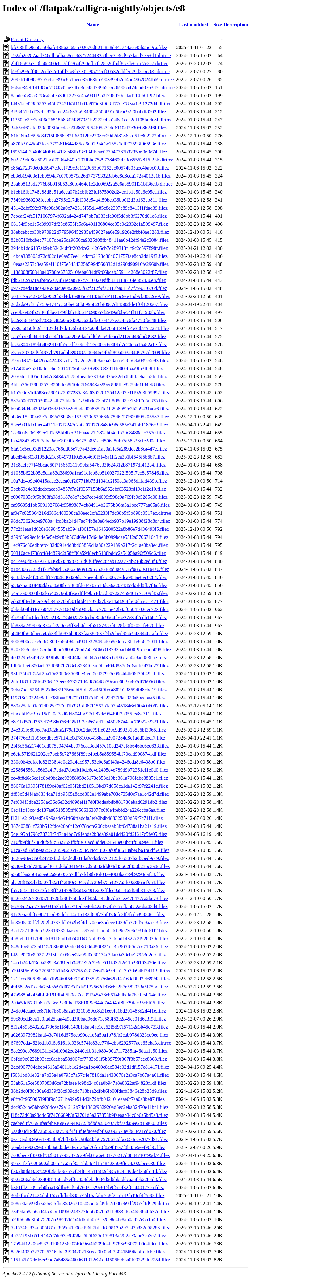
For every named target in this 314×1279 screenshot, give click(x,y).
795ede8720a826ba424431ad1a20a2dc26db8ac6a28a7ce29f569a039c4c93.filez (89, 360)
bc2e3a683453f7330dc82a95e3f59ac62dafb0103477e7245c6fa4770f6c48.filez (88, 320)
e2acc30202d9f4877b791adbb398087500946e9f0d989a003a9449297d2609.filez (90, 352)
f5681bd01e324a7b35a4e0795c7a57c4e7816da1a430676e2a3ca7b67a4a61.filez (90, 1075)
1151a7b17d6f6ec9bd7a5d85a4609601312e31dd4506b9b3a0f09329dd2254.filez (90, 1259)
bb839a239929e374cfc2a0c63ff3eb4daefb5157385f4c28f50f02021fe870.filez (87, 625)
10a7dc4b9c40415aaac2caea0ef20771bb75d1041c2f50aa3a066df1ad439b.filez (89, 481)
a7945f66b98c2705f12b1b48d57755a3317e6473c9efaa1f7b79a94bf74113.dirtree (91, 970)
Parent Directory (27, 39)
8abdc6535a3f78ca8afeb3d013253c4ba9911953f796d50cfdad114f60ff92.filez (88, 95)
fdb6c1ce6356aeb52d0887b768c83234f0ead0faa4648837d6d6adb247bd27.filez (90, 665)
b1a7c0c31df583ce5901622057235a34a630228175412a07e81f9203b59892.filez (90, 392)
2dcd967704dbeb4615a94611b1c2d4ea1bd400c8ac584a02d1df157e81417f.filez (90, 1067)
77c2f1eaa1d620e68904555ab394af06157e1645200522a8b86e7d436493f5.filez (90, 529)
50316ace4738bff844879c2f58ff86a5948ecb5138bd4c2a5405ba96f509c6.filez (88, 553)
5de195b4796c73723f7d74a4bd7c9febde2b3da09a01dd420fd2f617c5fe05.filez (89, 834)
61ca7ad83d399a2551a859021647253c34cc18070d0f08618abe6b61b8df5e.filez (90, 850)
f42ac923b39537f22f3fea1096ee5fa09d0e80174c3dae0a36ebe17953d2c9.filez (88, 954)
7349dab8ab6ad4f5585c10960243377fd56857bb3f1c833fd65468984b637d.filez (90, 1211)
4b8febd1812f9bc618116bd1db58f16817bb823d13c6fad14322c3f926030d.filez (89, 938)
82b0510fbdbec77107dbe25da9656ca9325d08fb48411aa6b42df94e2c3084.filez (90, 240)
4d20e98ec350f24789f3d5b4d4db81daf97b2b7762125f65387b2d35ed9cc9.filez (90, 858)
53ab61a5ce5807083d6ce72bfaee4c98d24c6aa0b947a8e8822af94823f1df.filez (88, 1083)
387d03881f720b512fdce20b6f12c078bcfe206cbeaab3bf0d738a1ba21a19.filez (89, 826)
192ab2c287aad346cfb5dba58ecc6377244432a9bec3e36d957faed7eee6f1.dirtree (91, 55)
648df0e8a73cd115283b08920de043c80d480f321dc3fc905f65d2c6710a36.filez (89, 946)
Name (93, 24)
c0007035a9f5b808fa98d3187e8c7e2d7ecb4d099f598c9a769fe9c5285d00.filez (89, 497)
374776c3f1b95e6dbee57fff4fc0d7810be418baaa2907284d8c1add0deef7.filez (88, 737)
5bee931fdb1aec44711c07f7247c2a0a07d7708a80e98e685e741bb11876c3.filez (89, 424)
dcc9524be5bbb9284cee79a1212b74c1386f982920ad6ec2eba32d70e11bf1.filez (89, 1107)
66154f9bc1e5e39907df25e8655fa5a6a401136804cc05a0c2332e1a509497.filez (89, 224)
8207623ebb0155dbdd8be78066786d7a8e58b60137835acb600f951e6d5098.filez (91, 649)
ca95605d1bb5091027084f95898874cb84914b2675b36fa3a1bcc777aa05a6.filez (90, 505)
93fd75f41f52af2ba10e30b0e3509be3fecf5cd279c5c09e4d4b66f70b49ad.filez (88, 673)
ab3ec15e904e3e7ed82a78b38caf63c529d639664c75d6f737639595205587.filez (90, 416)
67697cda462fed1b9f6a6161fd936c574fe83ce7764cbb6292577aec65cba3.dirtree (91, 1043)
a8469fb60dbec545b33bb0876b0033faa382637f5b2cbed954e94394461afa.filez (89, 633)
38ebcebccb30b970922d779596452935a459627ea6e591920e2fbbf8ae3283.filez (90, 232)
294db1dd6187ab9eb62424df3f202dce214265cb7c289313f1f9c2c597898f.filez (89, 248)
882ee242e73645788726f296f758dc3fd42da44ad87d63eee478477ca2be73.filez (89, 898)
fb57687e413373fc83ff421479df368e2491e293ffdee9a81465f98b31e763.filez (88, 890)
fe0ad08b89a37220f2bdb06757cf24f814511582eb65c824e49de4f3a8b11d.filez (89, 1171)
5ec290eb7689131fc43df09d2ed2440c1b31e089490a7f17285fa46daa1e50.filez (89, 1051)
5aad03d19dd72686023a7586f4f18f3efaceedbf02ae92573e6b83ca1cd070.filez (88, 1131)
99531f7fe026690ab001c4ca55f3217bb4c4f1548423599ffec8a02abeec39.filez (88, 1163)
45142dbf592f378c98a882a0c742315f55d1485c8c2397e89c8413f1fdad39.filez (89, 208)
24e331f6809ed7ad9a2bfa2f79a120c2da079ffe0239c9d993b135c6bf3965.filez (88, 729)
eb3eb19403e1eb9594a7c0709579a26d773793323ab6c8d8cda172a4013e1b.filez (91, 175)
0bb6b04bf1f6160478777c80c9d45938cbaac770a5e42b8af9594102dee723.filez (90, 609)
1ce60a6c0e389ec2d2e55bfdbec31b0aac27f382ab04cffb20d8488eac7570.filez (88, 432)
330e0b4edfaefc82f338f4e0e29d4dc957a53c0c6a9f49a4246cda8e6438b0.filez (88, 762)
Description (236, 24)
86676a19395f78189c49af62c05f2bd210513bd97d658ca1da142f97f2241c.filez (89, 786)
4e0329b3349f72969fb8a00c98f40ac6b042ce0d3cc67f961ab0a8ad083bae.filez (89, 657)
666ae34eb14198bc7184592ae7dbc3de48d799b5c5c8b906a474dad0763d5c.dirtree (93, 87)
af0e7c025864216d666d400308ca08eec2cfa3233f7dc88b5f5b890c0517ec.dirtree (91, 513)
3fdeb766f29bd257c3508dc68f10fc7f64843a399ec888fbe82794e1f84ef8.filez (88, 384)
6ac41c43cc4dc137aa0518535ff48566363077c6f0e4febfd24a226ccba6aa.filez (88, 810)
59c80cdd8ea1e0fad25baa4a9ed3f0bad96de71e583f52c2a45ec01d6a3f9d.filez (88, 1018)
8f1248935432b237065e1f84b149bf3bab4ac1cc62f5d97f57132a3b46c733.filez (89, 1026)
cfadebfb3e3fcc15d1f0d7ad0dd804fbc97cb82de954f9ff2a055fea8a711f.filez (86, 713)
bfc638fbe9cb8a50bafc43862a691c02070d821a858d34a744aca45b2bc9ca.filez (89, 47)
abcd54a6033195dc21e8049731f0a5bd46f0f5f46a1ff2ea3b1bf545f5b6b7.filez (88, 456)
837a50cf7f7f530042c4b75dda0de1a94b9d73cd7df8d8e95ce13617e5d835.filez (89, 400)
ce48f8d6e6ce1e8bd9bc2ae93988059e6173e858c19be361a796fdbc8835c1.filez (89, 778)
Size (217, 24)
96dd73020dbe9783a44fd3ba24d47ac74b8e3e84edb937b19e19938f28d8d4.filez (90, 521)
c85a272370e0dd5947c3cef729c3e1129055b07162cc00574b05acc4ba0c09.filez (90, 167)
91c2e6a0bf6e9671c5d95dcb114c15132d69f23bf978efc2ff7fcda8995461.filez (88, 914)
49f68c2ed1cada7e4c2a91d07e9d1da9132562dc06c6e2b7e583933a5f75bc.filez (89, 986)
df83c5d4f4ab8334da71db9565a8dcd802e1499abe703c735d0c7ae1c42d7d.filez (90, 794)
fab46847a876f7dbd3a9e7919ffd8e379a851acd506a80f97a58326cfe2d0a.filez (88, 440)
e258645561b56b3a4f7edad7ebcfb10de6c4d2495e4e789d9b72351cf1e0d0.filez (89, 770)
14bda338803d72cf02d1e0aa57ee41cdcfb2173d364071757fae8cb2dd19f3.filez (89, 256)
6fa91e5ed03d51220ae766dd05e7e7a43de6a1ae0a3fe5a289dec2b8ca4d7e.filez (89, 448)
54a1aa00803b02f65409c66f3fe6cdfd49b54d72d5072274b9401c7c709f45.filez (89, 593)
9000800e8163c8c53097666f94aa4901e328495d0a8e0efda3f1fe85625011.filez (89, 641)
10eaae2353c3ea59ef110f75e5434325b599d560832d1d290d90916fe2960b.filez (90, 264)
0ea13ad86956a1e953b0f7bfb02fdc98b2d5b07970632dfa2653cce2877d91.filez (89, 1139)
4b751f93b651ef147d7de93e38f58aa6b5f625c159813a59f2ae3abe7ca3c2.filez (88, 1235)
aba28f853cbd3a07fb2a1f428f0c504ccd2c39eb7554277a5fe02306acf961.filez (88, 882)
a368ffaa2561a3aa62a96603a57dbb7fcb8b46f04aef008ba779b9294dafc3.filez (88, 874)
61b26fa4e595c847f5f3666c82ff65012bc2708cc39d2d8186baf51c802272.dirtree (91, 135)
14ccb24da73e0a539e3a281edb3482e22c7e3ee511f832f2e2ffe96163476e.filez (88, 962)
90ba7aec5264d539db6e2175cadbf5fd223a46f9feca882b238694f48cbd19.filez (89, 689)
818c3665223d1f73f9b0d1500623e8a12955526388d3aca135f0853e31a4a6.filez (90, 569)
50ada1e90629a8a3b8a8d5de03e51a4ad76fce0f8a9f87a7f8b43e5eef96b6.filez (88, 1147)
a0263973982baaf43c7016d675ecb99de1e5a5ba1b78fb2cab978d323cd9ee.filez (89, 1035)
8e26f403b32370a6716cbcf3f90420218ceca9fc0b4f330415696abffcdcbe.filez (88, 1251)
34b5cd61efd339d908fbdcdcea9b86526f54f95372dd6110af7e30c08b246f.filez (89, 127)
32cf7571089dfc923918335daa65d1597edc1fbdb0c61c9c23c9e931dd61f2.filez (89, 930)
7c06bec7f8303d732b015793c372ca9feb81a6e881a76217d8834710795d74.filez (90, 1155)
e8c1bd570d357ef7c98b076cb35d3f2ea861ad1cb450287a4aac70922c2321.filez (90, 721)
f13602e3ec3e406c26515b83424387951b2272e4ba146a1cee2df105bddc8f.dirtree (91, 119)
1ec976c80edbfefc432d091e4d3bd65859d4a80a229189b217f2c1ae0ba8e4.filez (89, 545)
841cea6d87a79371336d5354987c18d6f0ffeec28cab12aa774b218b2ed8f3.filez (89, 561)
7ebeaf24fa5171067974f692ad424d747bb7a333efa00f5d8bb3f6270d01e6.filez (89, 216)
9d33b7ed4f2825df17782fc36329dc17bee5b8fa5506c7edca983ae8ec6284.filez (89, 577)
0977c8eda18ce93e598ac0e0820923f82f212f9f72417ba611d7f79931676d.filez (89, 288)
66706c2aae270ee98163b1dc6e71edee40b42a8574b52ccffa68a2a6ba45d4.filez (89, 906)
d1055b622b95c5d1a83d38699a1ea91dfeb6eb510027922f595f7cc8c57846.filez (90, 473)
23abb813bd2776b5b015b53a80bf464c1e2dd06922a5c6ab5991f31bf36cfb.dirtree (92, 184)
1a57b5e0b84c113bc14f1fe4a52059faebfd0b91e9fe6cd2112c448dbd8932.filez (88, 336)
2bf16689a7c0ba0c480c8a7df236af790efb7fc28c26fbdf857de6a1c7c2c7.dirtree (89, 63)
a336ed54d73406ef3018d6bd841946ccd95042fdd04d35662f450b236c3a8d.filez (90, 866)
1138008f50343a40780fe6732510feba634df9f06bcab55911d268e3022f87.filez (89, 272)
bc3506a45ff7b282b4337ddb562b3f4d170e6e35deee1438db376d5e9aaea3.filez (89, 922)
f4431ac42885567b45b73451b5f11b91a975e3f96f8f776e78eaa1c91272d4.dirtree (91, 103)
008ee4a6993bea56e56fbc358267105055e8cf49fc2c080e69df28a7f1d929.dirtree (91, 1203)
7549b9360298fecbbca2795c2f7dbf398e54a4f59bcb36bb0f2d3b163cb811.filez (89, 200)
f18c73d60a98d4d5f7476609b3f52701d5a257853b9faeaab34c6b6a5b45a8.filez (89, 1115)
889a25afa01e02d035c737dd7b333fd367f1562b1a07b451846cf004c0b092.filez (90, 705)
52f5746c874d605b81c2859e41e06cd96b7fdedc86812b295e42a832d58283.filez (90, 1227)
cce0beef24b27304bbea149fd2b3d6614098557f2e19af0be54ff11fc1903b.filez (88, 312)
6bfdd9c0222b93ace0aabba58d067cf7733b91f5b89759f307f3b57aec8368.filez (89, 1059)
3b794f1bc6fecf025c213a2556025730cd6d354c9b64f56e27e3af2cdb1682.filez (89, 617)
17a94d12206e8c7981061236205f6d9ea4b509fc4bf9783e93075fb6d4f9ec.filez (89, 1243)
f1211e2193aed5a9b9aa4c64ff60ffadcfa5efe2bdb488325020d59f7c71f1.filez (87, 818)
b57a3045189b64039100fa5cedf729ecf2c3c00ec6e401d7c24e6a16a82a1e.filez (89, 344)
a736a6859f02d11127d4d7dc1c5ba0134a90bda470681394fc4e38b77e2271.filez (90, 328)
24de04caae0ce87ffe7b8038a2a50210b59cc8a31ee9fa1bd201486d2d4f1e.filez (88, 1010)
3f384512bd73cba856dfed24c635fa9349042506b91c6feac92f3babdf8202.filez (88, 111)
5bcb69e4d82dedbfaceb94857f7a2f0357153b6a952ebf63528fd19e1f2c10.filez (88, 489)
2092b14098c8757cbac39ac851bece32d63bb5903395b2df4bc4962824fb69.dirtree (92, 79)
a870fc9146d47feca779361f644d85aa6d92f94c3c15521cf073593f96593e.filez (88, 143)
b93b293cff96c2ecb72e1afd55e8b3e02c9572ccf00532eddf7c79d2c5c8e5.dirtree (90, 71)
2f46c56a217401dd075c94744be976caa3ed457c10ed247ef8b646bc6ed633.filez (90, 746)
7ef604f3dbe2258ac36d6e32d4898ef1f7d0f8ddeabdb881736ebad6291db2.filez (89, 802)
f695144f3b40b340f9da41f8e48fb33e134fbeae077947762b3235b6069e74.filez (89, 151)
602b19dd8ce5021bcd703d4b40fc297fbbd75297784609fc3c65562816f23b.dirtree (92, 159)
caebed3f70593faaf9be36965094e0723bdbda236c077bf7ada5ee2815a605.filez (89, 1123)
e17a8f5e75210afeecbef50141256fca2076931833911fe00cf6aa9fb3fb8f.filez (87, 368)
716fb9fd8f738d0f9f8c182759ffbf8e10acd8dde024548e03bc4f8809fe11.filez (87, 842)
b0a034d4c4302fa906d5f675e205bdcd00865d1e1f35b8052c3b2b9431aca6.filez (90, 408)
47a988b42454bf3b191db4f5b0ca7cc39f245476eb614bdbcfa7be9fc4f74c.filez (88, 994)
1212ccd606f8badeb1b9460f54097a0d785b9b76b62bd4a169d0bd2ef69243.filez (90, 978)
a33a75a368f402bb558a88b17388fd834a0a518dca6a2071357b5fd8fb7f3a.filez (89, 585)
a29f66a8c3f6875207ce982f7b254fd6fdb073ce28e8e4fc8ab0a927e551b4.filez (88, 1219)
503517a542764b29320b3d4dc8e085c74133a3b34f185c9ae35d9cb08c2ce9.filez (90, 296)
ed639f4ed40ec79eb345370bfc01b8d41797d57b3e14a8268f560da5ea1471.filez (90, 601)
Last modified (193, 24)
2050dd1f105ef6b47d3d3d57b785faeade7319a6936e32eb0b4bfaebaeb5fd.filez (89, 376)
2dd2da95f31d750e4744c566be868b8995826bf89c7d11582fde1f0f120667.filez (89, 304)
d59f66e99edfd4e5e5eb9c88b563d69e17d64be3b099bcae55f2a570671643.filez (89, 537)
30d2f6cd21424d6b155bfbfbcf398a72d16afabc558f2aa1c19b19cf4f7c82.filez (87, 1195)
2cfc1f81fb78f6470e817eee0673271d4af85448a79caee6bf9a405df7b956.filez (88, 681)
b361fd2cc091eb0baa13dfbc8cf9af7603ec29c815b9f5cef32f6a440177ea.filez (87, 1187)
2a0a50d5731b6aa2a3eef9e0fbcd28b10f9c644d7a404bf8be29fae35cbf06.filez (88, 1002)
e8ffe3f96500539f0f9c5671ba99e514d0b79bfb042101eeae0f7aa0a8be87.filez (88, 1099)
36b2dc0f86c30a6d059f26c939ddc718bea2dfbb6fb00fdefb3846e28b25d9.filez (89, 1091)
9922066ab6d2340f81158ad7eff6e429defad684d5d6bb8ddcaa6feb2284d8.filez (89, 1179)
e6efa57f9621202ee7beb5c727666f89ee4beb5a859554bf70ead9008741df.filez (88, 754)
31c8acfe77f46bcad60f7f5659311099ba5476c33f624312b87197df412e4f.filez (88, 465)
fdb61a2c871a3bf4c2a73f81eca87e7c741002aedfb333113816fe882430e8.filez (88, 280)
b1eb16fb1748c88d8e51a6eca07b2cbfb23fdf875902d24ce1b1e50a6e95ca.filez (89, 192)
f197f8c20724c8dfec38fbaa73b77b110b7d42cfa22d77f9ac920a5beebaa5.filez (88, 697)
